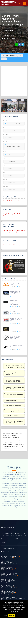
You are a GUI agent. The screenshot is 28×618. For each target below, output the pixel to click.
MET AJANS (15, 472)
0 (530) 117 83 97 (7, 30)
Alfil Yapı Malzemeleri (12, 415)
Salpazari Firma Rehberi (7, 584)
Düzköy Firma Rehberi (7, 588)
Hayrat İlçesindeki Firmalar (8, 597)
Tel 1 (5, 158)
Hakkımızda (5, 55)
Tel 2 (5, 165)
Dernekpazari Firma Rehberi (8, 596)
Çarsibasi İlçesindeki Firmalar (9, 575)
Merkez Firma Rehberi (7, 560)
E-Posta (5, 179)
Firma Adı (5, 120)
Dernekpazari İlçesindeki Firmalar (10, 594)
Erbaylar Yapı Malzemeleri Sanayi (13, 373)
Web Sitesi (5, 186)
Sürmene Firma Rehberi (7, 567)
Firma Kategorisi (7, 127)
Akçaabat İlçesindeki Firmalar (9, 563)
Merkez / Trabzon (6, 551)
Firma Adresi (6, 141)
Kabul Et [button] (11, 615)
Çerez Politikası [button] (14, 611)
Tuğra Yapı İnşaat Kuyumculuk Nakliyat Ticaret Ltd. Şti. (14, 395)
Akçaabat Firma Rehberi (7, 564)
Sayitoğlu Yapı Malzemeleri (13, 405)
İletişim (11, 557)
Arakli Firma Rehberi (6, 569)
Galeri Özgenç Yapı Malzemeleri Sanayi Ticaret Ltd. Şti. (15, 422)
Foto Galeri (13, 55)
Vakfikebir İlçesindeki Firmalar (9, 573)
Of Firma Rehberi (5, 599)
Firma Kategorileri (13, 556)
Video (4, 59)
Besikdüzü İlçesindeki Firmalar (9, 578)
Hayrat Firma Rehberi (6, 598)
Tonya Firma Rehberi (6, 593)
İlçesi (4, 151)
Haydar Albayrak (11, 400)
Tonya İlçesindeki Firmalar (8, 592)
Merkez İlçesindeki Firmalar (8, 558)
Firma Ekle (4, 557)
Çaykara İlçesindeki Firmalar (8, 585)
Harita (20, 55)
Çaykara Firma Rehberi (7, 586)
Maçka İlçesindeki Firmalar (8, 570)
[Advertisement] (14, 81)
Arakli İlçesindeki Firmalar (8, 568)
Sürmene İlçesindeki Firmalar (9, 566)
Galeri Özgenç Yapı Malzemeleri (15, 411)
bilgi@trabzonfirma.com (8, 548)
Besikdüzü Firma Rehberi (7, 579)
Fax (5, 172)
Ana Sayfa (4, 556)
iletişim (24, 496)
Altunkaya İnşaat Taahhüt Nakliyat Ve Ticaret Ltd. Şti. (13, 380)
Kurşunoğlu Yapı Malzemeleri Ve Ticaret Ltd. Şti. (15, 388)
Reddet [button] (5, 615)
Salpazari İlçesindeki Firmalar (9, 582)
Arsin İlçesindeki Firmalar (8, 561)
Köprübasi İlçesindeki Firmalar (9, 590)
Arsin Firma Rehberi (6, 562)
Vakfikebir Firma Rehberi (7, 574)
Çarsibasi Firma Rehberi (7, 576)
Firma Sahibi (6, 134)
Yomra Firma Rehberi (6, 581)
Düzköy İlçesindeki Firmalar (8, 587)
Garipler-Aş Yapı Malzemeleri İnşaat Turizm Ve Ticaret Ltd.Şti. (15, 366)
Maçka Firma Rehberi (6, 572)
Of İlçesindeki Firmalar (20, 598)
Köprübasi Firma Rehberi (7, 591)
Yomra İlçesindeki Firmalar (8, 580)
